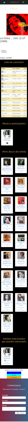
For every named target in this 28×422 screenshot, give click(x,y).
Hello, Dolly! (7, 242)
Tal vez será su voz (7, 87)
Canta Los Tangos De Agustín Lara (7, 262)
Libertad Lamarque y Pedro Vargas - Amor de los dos (7, 282)
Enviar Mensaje (20, 413)
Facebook (14, 372)
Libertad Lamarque (7, 139)
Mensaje (4, 406)
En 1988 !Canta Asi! (21, 261)
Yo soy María (4, 113)
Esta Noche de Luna (6, 94)
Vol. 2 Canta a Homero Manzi (7, 304)
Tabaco (3, 110)
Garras (4, 83)
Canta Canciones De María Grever (7, 168)
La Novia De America (21, 226)
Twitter (14, 375)
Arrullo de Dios (21, 243)
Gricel (4, 72)
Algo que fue (4, 108)
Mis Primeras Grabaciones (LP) (7, 188)
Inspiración (5, 76)
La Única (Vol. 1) (7, 226)
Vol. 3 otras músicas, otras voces (21, 304)
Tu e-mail (4, 400)
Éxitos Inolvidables (21, 206)
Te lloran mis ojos (5, 105)
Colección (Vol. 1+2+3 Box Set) (7, 324)
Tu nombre (5, 395)
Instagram (14, 377)
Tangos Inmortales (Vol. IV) (7, 207)
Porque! (3, 116)
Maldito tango (4, 102)
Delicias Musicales (21, 167)
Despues (5, 91)
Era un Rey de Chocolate (21, 187)
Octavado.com (14, 2)
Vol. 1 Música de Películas (21, 280)
